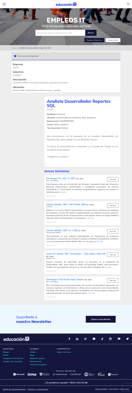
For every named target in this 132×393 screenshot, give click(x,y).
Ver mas (113, 179)
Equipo (6, 352)
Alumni (33, 352)
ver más (62, 192)
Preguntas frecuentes (13, 358)
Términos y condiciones (38, 389)
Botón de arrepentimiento (14, 389)
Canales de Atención (12, 361)
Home (14, 48)
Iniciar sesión (113, 40)
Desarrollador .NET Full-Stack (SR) (66, 204)
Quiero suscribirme (100, 319)
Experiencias (36, 361)
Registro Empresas (94, 40)
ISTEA (6, 355)
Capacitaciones (64, 352)
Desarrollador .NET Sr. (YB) (62, 230)
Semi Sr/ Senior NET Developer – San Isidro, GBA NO (76, 253)
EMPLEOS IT (66, 20)
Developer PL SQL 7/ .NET (61, 178)
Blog (32, 355)
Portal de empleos (38, 365)
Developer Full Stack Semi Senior (65, 279)
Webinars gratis (37, 358)
